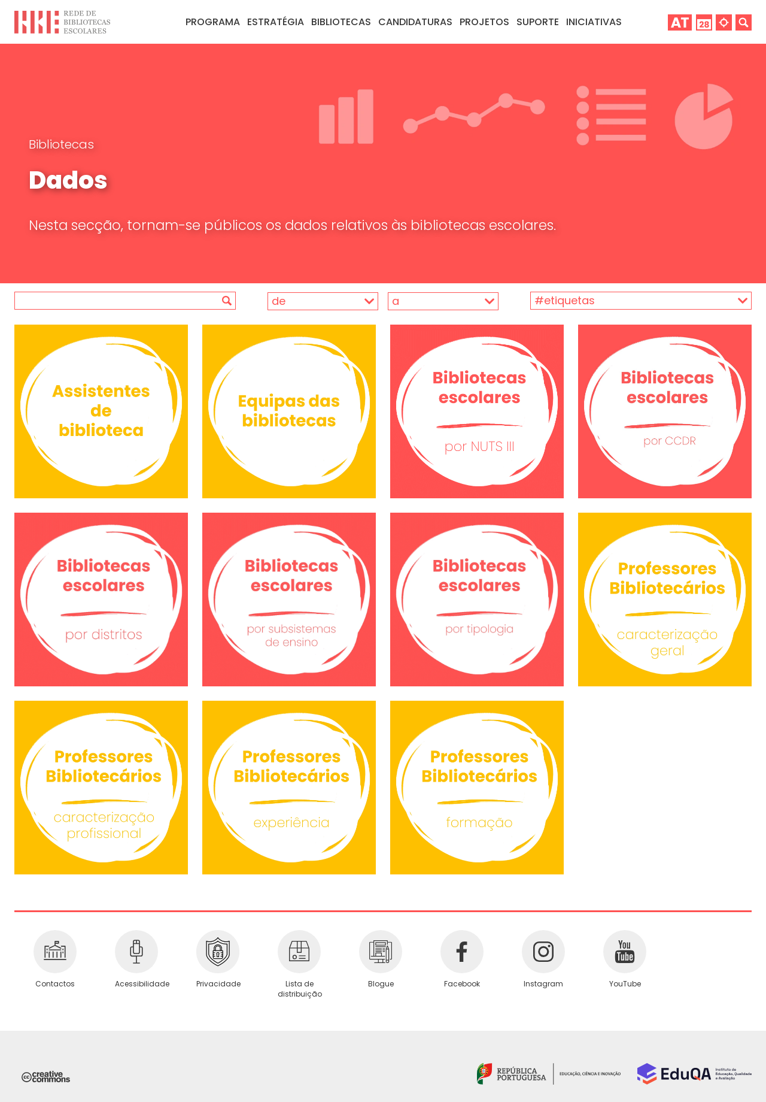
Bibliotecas (61, 144)
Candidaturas (415, 22)
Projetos (484, 22)
